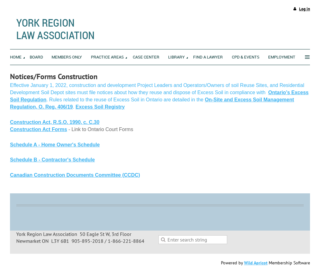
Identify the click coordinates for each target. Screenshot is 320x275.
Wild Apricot (256, 263)
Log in (304, 9)
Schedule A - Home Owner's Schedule (55, 144)
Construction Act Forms (38, 129)
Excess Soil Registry (100, 106)
